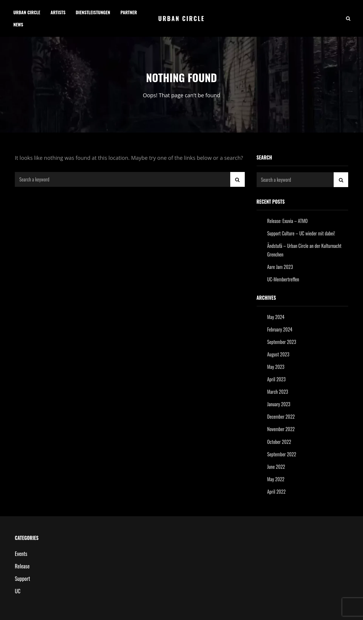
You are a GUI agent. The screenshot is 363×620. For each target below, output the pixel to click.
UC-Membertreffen (283, 279)
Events (21, 553)
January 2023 (278, 404)
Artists (57, 12)
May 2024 (275, 317)
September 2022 (281, 454)
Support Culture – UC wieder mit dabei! (301, 233)
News (18, 24)
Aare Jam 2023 (280, 266)
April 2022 (276, 491)
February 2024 (279, 329)
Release (22, 566)
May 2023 (275, 366)
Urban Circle (26, 12)
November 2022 (281, 429)
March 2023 (277, 391)
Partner (128, 12)
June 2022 (276, 466)
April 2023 (276, 379)
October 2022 (279, 441)
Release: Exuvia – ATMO (287, 220)
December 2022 (281, 416)
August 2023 (278, 354)
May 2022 (275, 479)
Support (22, 578)
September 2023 (281, 341)
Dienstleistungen (93, 12)
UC (17, 591)
